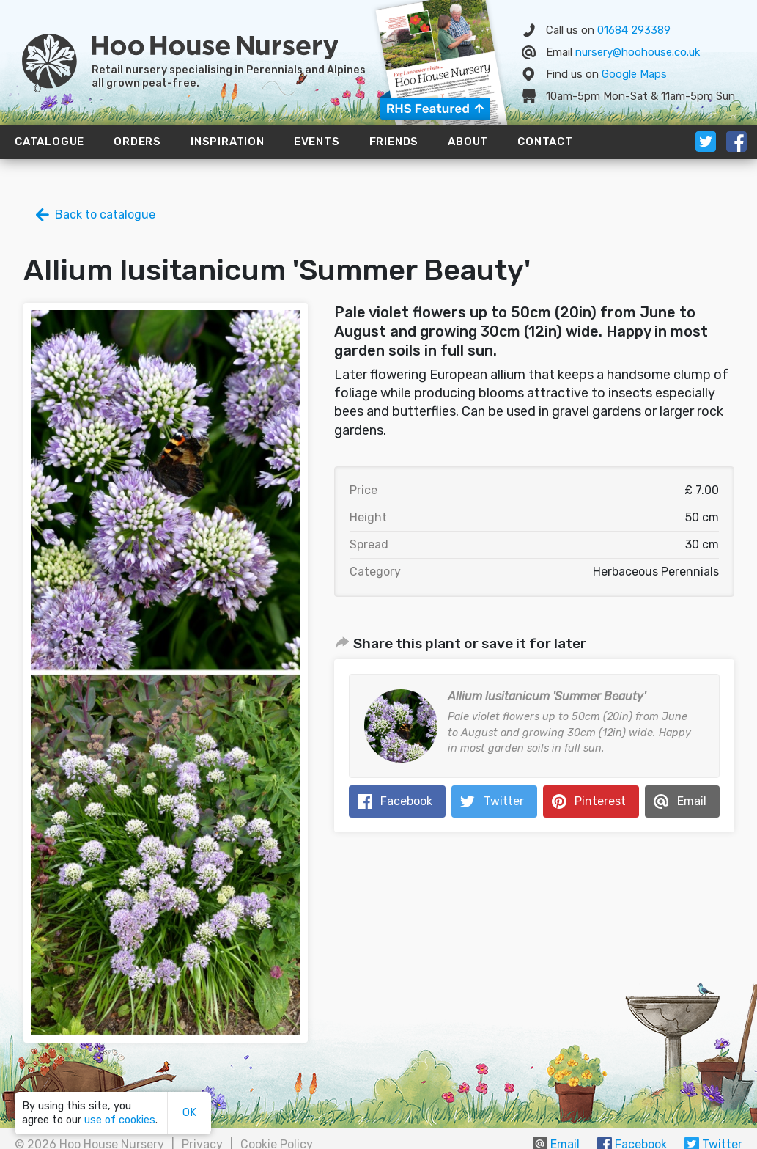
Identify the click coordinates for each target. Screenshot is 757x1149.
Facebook (406, 801)
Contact (545, 141)
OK (189, 1112)
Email (691, 801)
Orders (137, 141)
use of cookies (119, 1120)
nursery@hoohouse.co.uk (637, 52)
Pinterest (600, 801)
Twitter (504, 801)
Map (634, 74)
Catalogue (49, 141)
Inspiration (228, 141)
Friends (394, 141)
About (468, 141)
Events (317, 141)
